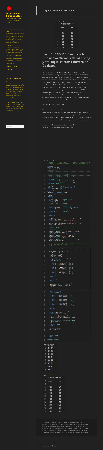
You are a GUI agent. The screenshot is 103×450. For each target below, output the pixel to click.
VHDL (44, 432)
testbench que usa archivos (65, 430)
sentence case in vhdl (61, 428)
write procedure (51, 432)
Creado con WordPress (49, 446)
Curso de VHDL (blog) (12, 66)
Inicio (15, 36)
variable (75, 430)
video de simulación (73, 423)
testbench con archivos (49, 430)
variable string (83, 430)
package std (70, 426)
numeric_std (63, 426)
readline (51, 428)
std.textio (70, 428)
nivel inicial (64, 423)
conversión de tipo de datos (74, 424)
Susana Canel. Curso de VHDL (14, 14)
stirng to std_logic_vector (81, 428)
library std (49, 426)
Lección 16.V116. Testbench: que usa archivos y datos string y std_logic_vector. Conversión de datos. (66, 60)
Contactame (9, 69)
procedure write (80, 426)
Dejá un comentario (82, 432)
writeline (58, 432)
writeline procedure (68, 432)
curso (85, 424)
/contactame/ (85, 120)
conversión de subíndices (58, 424)
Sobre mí (15, 54)
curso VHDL (56, 423)
